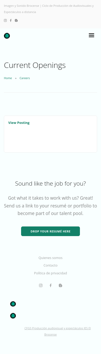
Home (8, 78)
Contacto (50, 265)
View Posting (18, 122)
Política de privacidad (50, 273)
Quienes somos (50, 257)
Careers (25, 78)
